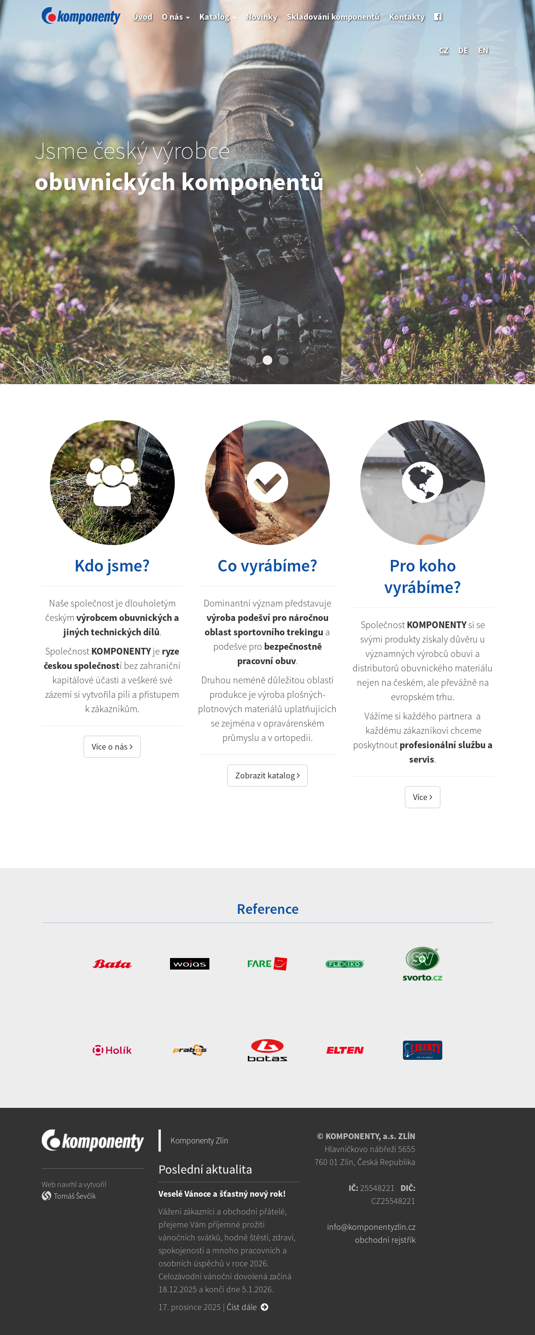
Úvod (142, 16)
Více (422, 796)
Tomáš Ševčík (75, 1196)
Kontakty (407, 16)
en (483, 50)
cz (444, 50)
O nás (176, 16)
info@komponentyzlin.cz (371, 1226)
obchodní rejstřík (385, 1239)
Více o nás (112, 746)
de (463, 50)
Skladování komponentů (333, 16)
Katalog (217, 16)
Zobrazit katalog (267, 775)
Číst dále (247, 1306)
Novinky (261, 16)
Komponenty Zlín (199, 1140)
